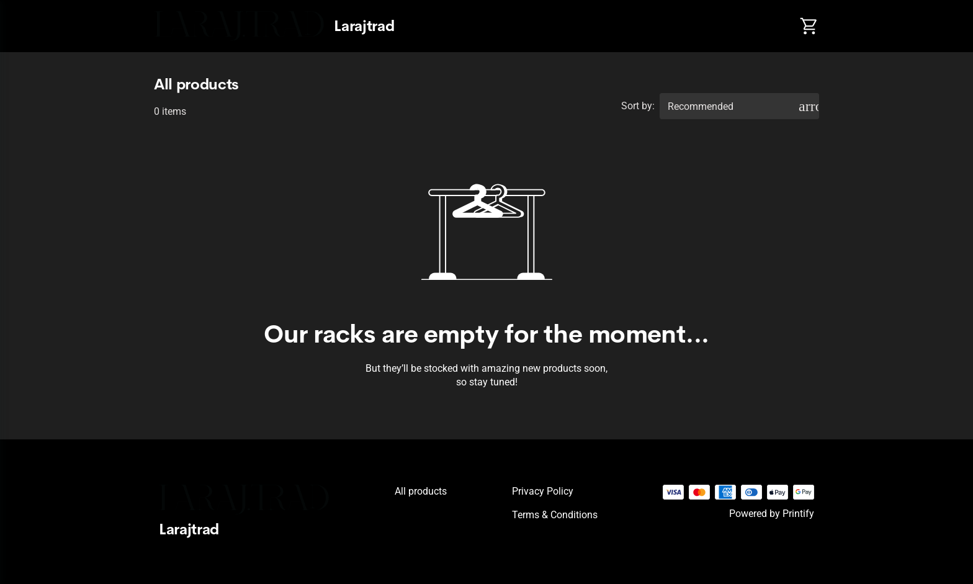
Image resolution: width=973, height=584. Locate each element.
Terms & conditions (555, 515)
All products (421, 491)
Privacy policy (542, 491)
